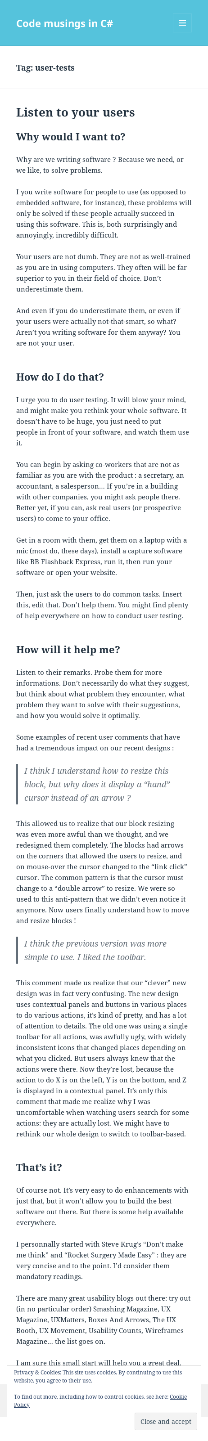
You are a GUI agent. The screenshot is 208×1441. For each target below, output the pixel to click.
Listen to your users (75, 112)
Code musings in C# (64, 23)
